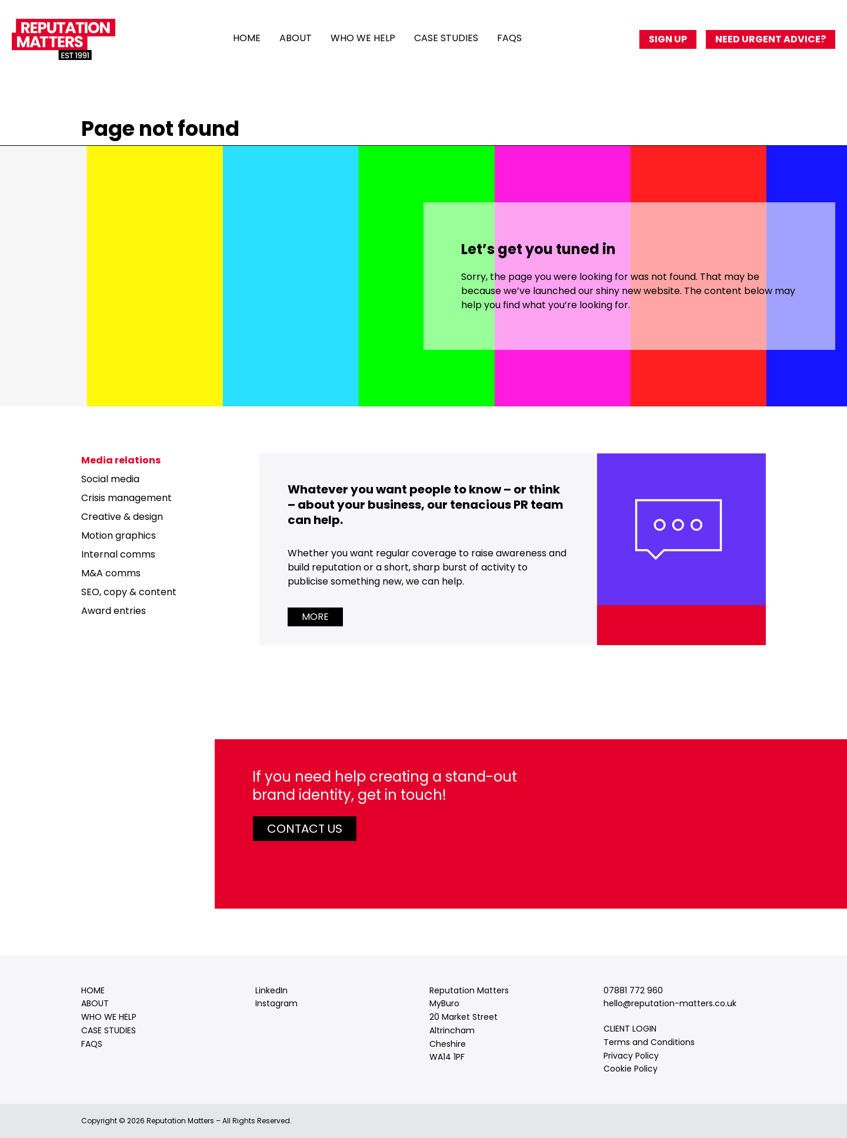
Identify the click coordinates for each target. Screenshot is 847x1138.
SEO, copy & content (128, 592)
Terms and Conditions (649, 1042)
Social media (110, 479)
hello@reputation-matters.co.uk (669, 1003)
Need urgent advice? (770, 39)
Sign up (668, 39)
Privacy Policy (631, 1056)
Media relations (121, 460)
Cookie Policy (630, 1068)
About (295, 38)
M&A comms (111, 573)
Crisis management (126, 498)
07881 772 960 (633, 990)
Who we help (363, 38)
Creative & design (122, 516)
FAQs (509, 38)
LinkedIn (271, 990)
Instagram (276, 1003)
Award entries (113, 611)
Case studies (446, 38)
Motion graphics (118, 535)
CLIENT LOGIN (629, 1028)
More (315, 616)
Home (247, 38)
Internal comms (118, 554)
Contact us (304, 828)
